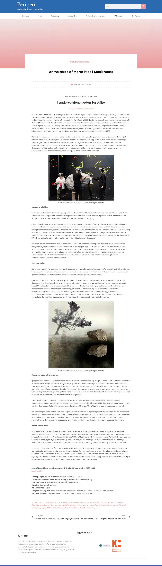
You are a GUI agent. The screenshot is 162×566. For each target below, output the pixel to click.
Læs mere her (37, 471)
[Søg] (143, 6)
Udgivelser (119, 16)
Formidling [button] (55, 16)
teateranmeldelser (83, 62)
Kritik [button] (40, 16)
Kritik (72, 62)
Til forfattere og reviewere (95, 16)
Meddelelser (72, 16)
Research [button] (25, 16)
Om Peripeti (136, 16)
